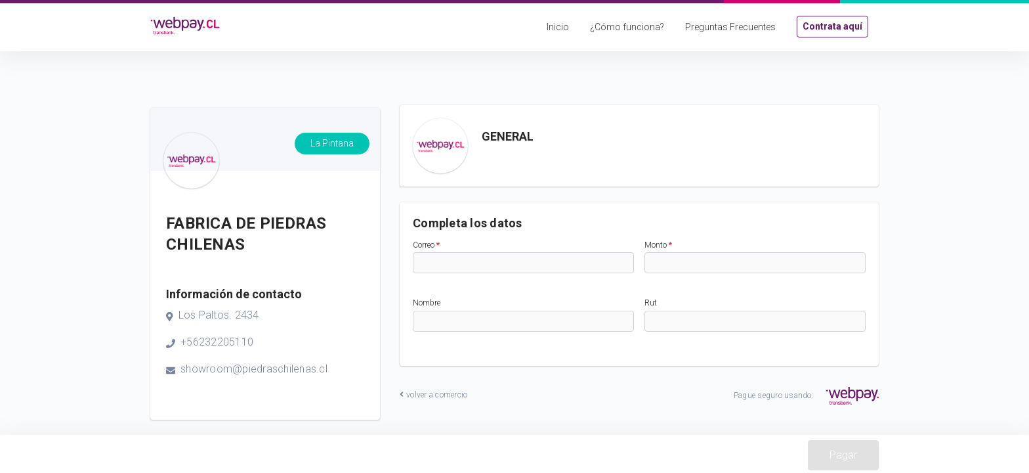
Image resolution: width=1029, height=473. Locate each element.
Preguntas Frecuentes (730, 27)
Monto (658, 245)
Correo (426, 245)
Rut (650, 302)
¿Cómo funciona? (627, 27)
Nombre (426, 302)
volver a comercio (433, 394)
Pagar (843, 455)
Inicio (558, 27)
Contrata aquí (832, 26)
